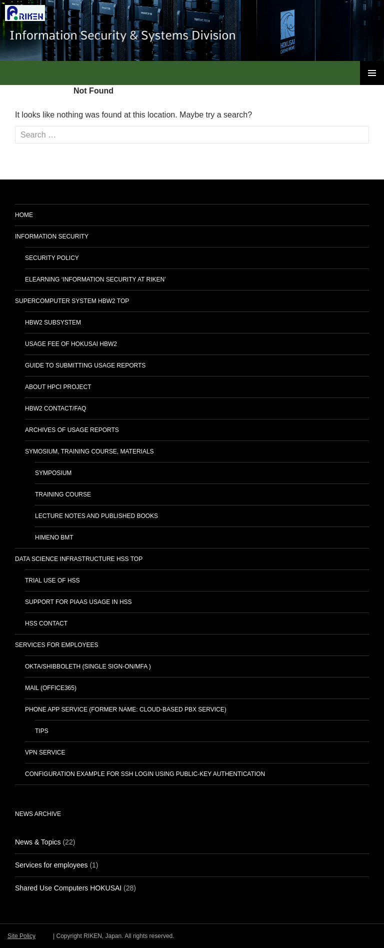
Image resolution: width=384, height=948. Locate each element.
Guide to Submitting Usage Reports (85, 365)
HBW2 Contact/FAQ (55, 408)
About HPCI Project (58, 387)
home (24, 215)
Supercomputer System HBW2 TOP (72, 301)
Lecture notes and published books (96, 516)
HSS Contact (46, 623)
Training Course (63, 494)
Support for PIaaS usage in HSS (78, 602)
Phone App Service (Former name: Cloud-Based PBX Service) (125, 709)
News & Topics (38, 842)
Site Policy (22, 936)
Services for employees (56, 645)
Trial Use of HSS (52, 580)
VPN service (45, 752)
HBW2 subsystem (53, 322)
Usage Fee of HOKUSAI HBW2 (71, 344)
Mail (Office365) (50, 688)
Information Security (51, 236)
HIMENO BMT (54, 537)
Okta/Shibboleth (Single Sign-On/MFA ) (88, 666)
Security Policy (52, 258)
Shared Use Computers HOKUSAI (68, 888)
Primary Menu (372, 73)
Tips (41, 731)
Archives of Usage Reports (72, 430)
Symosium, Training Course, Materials (89, 451)
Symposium (53, 473)
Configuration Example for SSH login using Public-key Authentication (145, 774)
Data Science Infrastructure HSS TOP (78, 559)
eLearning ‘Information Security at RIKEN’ (95, 279)
